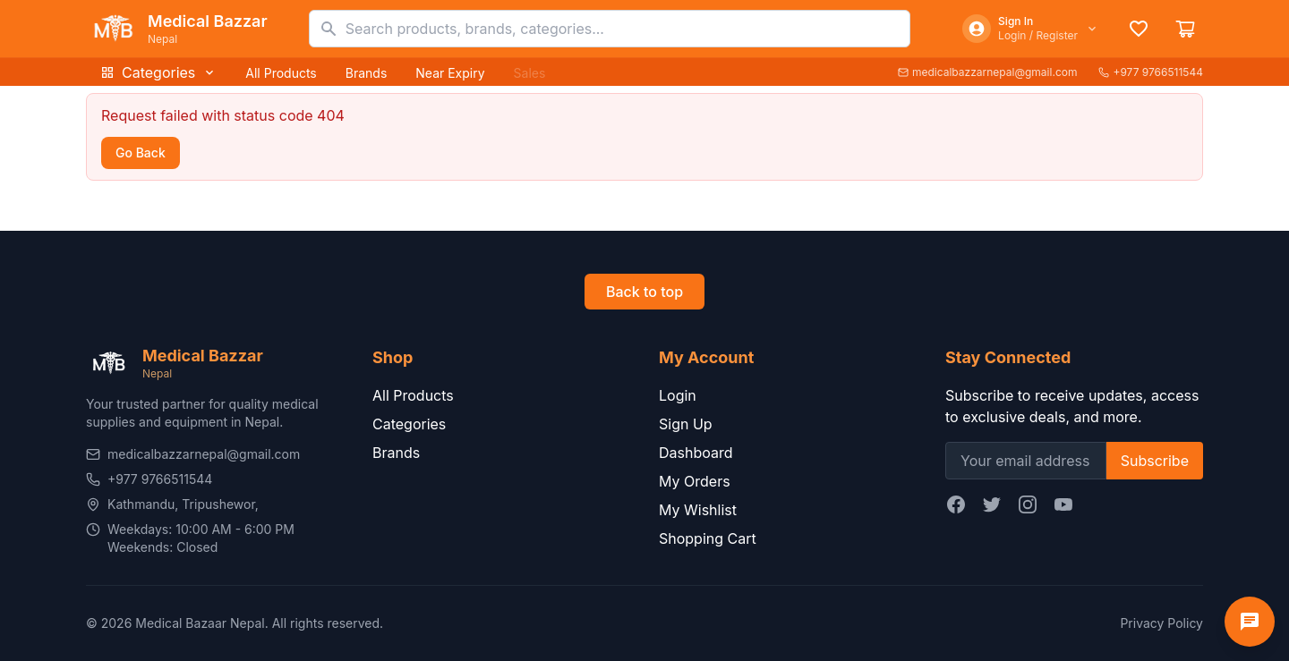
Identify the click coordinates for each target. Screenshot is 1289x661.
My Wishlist (698, 510)
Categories (158, 72)
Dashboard (696, 453)
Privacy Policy (1161, 623)
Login (677, 395)
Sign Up (686, 424)
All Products (280, 73)
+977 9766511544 (1150, 72)
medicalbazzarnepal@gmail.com (988, 72)
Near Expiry (449, 73)
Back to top (644, 292)
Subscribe (1155, 461)
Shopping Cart (707, 538)
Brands (367, 73)
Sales (530, 73)
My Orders (694, 481)
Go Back (140, 152)
